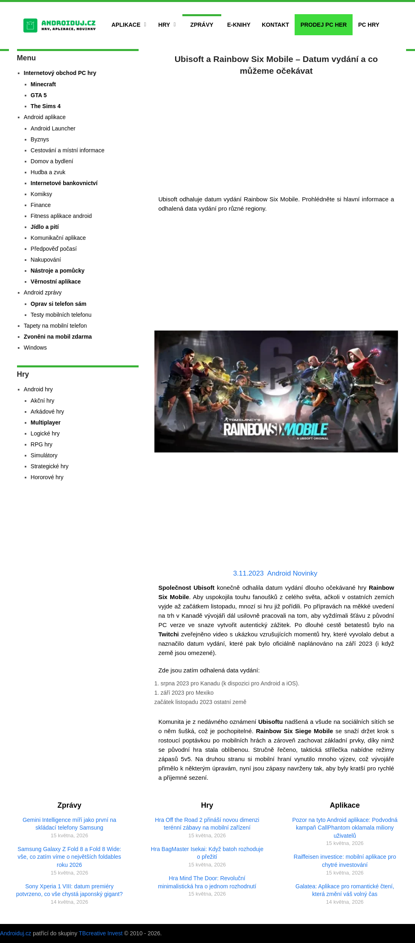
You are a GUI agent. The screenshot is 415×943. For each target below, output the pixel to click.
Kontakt (275, 24)
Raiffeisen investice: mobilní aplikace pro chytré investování (345, 860)
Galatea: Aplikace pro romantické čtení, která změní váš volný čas (344, 890)
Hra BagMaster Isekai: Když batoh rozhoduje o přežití (207, 853)
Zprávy (202, 24)
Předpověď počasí (54, 248)
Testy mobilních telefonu (61, 314)
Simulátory (44, 455)
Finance (41, 205)
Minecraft (43, 84)
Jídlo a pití (45, 227)
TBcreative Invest (100, 933)
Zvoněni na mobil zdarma (58, 336)
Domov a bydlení (52, 161)
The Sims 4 (46, 106)
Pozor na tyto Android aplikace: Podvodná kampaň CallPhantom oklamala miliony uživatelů (345, 828)
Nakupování (46, 259)
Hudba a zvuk (48, 172)
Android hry (38, 389)
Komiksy (41, 194)
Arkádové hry (47, 411)
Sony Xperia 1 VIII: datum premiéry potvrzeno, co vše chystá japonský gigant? (69, 890)
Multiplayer (46, 422)
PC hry (368, 24)
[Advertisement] (276, 133)
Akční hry (42, 400)
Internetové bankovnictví (64, 183)
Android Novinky (292, 573)
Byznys (40, 139)
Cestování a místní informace (68, 150)
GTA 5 (39, 95)
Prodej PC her (323, 24)
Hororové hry (47, 477)
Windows (35, 347)
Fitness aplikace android (61, 216)
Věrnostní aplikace (56, 281)
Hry (164, 24)
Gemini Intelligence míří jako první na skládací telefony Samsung (69, 824)
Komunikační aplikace (58, 238)
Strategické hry (49, 466)
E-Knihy (238, 24)
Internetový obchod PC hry (60, 73)
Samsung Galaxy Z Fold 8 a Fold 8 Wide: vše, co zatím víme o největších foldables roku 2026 (69, 857)
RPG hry (42, 444)
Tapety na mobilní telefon (55, 325)
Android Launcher (53, 128)
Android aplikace (45, 117)
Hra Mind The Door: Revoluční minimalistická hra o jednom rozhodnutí (207, 882)
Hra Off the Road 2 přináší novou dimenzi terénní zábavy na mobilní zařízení (207, 824)
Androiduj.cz (15, 933)
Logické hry (45, 433)
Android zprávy (43, 292)
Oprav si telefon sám (59, 304)
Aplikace (126, 24)
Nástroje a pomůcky (58, 270)
